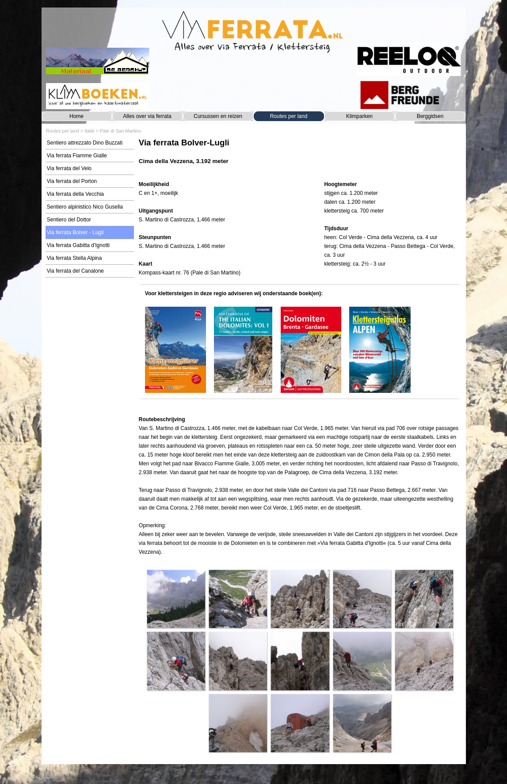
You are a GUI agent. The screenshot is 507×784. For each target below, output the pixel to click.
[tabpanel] (300, 156)
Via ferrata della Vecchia (75, 194)
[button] (176, 599)
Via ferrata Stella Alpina (74, 258)
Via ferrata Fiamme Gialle (77, 155)
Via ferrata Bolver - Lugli (75, 232)
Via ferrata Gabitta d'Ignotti (78, 245)
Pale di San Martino (120, 130)
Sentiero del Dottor (69, 220)
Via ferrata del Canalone (75, 271)
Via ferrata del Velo (69, 168)
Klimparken (359, 116)
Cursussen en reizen (218, 116)
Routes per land (289, 116)
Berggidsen (430, 116)
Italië (89, 130)
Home (76, 116)
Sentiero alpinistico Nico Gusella (85, 207)
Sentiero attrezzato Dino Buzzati (84, 143)
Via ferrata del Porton (72, 181)
